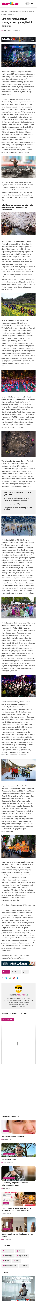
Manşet (6, 1229)
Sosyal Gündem (9, 1154)
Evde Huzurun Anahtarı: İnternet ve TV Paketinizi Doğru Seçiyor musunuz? (16, 499)
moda (7, 1260)
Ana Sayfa (4, 11)
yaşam (11, 11)
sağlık (17, 1260)
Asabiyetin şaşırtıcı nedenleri (12, 1136)
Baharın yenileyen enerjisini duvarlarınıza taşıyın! (17, 1235)
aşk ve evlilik (23, 1256)
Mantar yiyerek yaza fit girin (13, 504)
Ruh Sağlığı (9, 1256)
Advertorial (8, 1251)
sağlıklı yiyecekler (10, 1265)
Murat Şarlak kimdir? (9, 1159)
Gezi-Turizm (16, 972)
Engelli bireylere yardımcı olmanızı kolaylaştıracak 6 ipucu (14, 1184)
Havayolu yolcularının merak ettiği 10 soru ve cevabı (18, 508)
